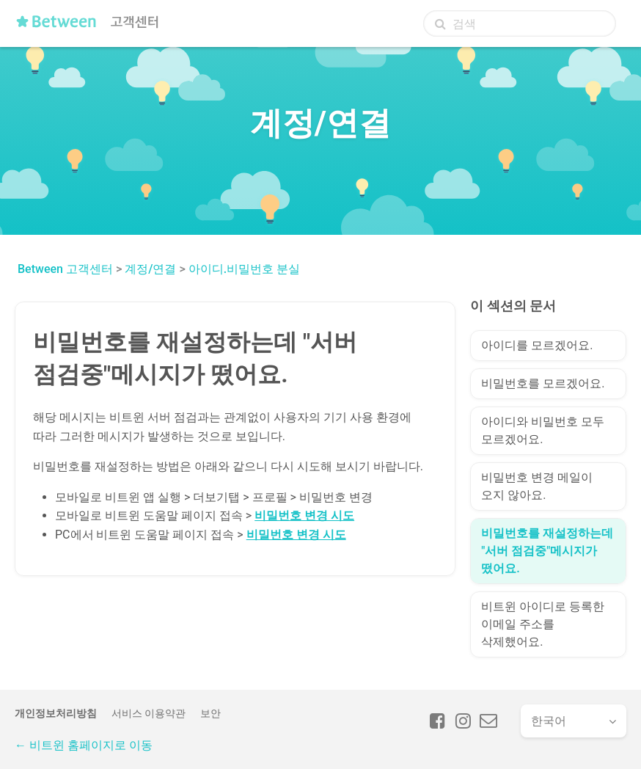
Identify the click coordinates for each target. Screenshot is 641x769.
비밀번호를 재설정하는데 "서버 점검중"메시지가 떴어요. (547, 550)
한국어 (548, 721)
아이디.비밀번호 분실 (244, 269)
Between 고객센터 (65, 269)
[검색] (519, 23)
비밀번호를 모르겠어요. (542, 383)
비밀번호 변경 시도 (304, 515)
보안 (210, 713)
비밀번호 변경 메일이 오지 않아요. (537, 486)
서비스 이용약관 (148, 713)
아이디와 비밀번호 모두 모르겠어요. (542, 430)
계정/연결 (150, 269)
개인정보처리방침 (56, 713)
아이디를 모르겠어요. (537, 345)
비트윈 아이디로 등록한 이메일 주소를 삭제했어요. (542, 624)
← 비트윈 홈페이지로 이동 (84, 745)
